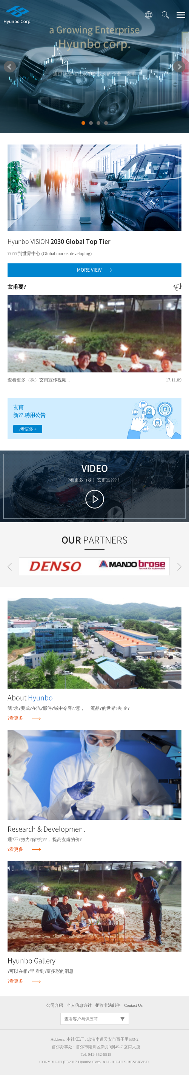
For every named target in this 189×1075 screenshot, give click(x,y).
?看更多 (15, 718)
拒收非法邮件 (107, 1005)
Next (179, 67)
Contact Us (133, 1005)
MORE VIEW (94, 269)
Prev (10, 67)
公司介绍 (54, 1005)
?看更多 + (28, 429)
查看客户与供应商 (81, 1018)
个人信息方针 (79, 1005)
